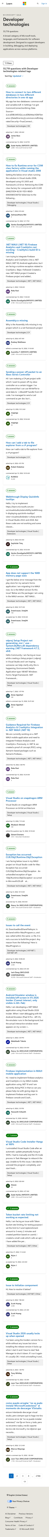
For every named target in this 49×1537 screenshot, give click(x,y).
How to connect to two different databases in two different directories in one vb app (23, 94)
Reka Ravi (15, 290)
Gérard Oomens (17, 834)
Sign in (44, 3)
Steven (13, 1185)
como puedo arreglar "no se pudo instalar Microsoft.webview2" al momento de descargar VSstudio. (24, 1405)
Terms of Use (10, 1525)
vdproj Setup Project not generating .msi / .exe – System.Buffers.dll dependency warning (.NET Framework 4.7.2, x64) (23, 645)
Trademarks (9, 1529)
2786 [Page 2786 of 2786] (38, 1475)
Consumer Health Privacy (15, 1521)
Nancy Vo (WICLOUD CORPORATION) (27, 905)
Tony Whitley (16, 1373)
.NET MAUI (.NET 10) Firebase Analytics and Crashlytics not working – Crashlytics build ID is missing (23, 248)
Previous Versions (26, 1513)
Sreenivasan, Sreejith (19, 610)
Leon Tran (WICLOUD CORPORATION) (27, 1383)
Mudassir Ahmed (18, 824)
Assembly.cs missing (17, 320)
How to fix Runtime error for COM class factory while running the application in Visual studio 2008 (24, 168)
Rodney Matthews (18, 342)
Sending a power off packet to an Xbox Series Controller (24, 373)
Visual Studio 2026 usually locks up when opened (23, 1334)
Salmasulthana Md (18, 214)
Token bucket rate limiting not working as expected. (22, 1216)
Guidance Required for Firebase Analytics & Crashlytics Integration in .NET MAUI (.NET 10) (24, 727)
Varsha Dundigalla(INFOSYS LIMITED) (26, 224)
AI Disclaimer (10, 1513)
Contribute (18, 1517)
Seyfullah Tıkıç (17, 543)
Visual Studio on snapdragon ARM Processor (24, 799)
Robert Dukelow (17, 467)
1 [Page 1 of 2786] (11, 1475)
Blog (7, 1517)
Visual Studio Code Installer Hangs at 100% (24, 1143)
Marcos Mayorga (18, 1449)
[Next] (24, 1481)
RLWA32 (14, 476)
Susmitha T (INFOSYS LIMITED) (24, 352)
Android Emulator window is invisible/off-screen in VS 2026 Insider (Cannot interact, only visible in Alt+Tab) (22, 998)
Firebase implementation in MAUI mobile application (24, 1072)
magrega (14, 413)
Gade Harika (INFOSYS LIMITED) (24, 145)
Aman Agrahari (17, 695)
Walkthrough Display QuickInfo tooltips (22, 498)
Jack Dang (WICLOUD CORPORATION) (20, 973)
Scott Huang (16, 962)
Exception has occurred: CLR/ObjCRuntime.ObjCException (24, 856)
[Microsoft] (24, 3)
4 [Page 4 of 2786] (28, 1475)
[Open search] (37, 3)
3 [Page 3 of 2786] (22, 1475)
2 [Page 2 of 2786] (17, 1475)
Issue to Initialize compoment (22, 1285)
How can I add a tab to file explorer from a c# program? (21, 444)
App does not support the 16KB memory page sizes (23, 574)
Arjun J (14, 1255)
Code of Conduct (25, 1525)
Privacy (28, 1517)
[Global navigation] (2, 3)
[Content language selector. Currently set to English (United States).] (17, 1495)
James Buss (15, 135)
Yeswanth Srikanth (18, 1112)
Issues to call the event (18, 925)
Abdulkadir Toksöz (18, 1041)
